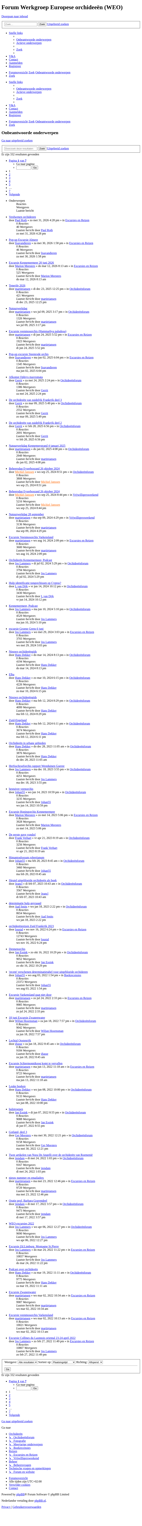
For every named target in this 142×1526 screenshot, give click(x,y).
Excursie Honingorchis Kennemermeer (32, 811)
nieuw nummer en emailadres (26, 1177)
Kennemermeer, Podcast (23, 605)
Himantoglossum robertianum (26, 857)
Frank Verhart (23, 837)
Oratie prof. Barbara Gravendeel (28, 1200)
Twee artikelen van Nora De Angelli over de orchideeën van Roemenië (51, 1154)
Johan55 (20, 792)
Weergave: (21, 1362)
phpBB (20, 1494)
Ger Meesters (23, 1135)
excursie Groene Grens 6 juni (26, 628)
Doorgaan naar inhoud (14, 16)
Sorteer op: (57, 1362)
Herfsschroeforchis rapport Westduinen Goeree (37, 766)
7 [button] (9, 191)
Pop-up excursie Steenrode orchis (29, 354)
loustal (19, 929)
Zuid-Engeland (18, 720)
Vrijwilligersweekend (85, 494)
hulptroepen (16, 1109)
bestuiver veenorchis (21, 788)
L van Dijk (21, 586)
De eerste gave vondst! (22, 834)
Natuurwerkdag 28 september (26, 514)
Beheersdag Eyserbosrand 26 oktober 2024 (34, 468)
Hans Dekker (23, 654)
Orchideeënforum (80, 288)
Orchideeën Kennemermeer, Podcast (30, 560)
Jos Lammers (23, 563)
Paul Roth (21, 220)
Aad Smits (21, 906)
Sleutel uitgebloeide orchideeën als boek (33, 880)
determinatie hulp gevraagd (25, 903)
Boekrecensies (72, 975)
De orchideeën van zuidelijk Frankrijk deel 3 (35, 399)
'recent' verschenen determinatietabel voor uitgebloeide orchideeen (48, 971)
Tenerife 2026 (17, 285)
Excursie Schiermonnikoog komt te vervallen (35, 1063)
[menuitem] (33, 39)
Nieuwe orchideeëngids (23, 651)
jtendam (20, 1158)
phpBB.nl (40, 1500)
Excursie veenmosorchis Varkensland (31, 1315)
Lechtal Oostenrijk (20, 1040)
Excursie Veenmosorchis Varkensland (31, 537)
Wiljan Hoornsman (26, 1020)
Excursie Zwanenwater (22, 1292)
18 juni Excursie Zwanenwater (27, 1017)
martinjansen (22, 288)
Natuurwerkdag (18, 308)
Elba (11, 674)
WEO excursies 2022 (21, 1223)
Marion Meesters (25, 266)
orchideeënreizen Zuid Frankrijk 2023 (31, 926)
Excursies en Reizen (77, 220)
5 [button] (9, 184)
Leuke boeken (17, 1086)
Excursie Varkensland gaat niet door (30, 994)
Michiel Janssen (24, 471)
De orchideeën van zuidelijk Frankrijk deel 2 (35, 422)
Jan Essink (21, 952)
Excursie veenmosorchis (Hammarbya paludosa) (37, 331)
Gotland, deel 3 (18, 1132)
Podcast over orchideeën (23, 1269)
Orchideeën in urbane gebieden (27, 743)
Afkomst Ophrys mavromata (26, 377)
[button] (17, 160)
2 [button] (9, 174)
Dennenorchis (17, 949)
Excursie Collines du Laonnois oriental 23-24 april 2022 (42, 1337)
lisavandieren (23, 243)
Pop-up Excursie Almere (23, 239)
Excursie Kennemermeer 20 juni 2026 (31, 262)
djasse (18, 1043)
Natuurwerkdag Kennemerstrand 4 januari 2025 (37, 445)
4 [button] (9, 181)
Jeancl (18, 883)
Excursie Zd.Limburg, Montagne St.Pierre (34, 1246)
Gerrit (18, 380)
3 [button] (9, 177)
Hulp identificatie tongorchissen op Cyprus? (35, 582)
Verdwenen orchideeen (22, 216)
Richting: (89, 1362)
